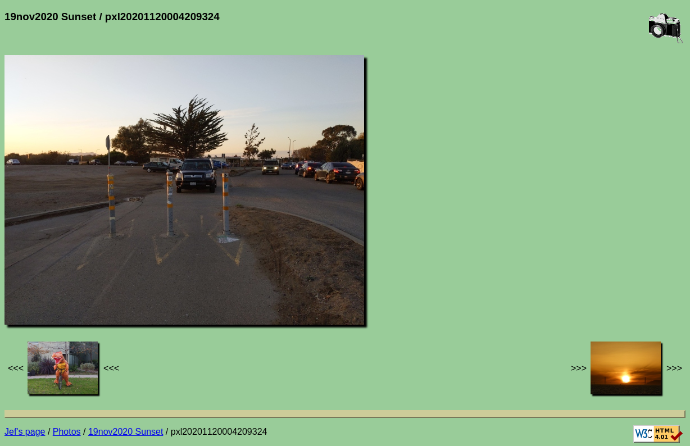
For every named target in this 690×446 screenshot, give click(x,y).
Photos (67, 431)
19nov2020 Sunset (125, 431)
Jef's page (24, 431)
